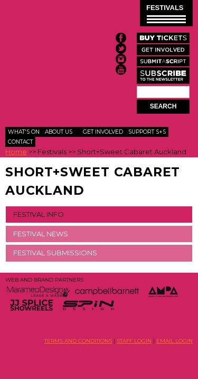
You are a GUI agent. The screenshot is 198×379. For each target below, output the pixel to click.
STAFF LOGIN (134, 340)
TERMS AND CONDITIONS (78, 340)
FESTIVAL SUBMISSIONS (55, 252)
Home (16, 151)
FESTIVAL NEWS (40, 234)
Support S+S (147, 131)
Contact (20, 141)
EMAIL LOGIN (174, 340)
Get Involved (103, 131)
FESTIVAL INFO (38, 214)
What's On (24, 131)
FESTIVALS (166, 13)
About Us (58, 131)
